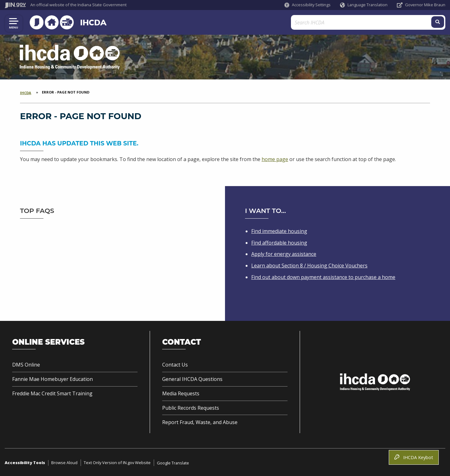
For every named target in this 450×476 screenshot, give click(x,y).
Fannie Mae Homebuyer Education (52, 379)
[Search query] (390, 22)
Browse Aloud (64, 462)
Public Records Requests (190, 407)
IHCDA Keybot (413, 457)
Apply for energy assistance (283, 254)
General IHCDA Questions (192, 379)
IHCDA (89, 22)
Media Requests (180, 393)
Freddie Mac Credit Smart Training (52, 393)
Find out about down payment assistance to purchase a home (323, 277)
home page (275, 159)
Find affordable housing (279, 242)
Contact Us (175, 364)
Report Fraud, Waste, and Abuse (200, 422)
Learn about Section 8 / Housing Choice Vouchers (309, 265)
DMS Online (26, 364)
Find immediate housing (279, 231)
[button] (307, 5)
